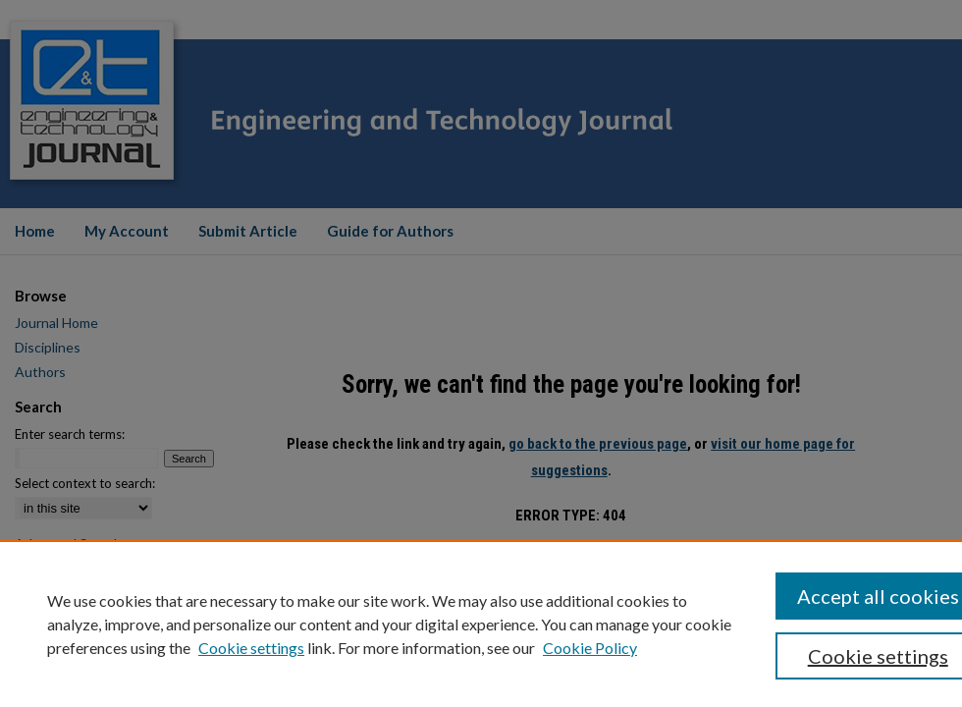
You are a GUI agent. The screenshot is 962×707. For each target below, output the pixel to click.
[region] (481, 623)
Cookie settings (251, 647)
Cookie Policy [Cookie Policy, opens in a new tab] (590, 647)
